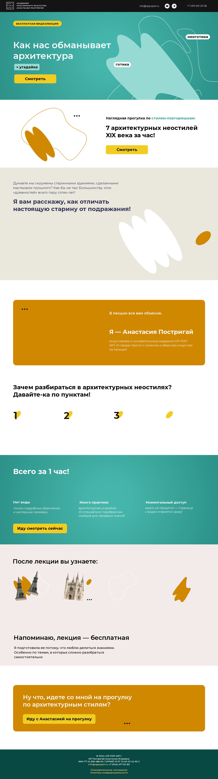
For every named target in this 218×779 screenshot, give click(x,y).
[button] (35, 78)
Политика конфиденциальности (109, 772)
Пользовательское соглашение (109, 770)
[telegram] (174, 6)
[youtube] (167, 6)
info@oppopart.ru (98, 764)
